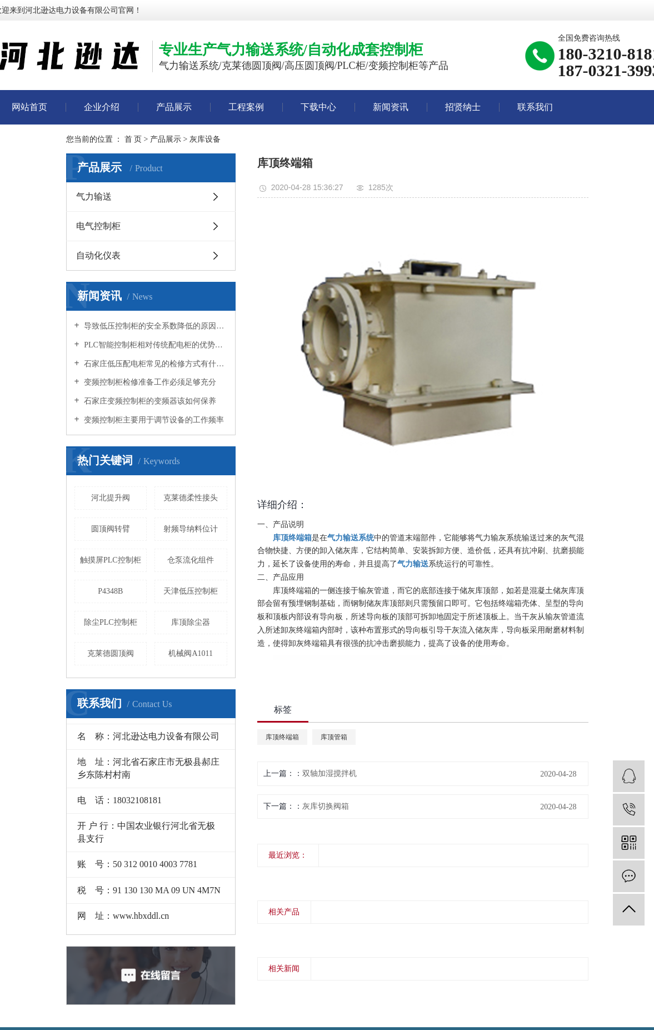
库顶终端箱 (282, 737)
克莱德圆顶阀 (110, 653)
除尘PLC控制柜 (110, 622)
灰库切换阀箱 (325, 806)
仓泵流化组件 (190, 560)
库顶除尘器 (190, 622)
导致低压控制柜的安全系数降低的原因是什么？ (154, 326)
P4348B (110, 591)
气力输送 (94, 196)
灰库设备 (205, 139)
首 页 (133, 139)
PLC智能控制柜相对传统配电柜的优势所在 (154, 345)
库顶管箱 (334, 737)
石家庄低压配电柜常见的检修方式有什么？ (154, 364)
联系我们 (535, 107)
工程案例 (246, 107)
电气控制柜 (98, 226)
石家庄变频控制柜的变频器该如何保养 (149, 401)
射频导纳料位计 (190, 529)
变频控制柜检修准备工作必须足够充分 (149, 382)
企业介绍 (101, 107)
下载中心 (318, 107)
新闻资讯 (390, 107)
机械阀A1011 (190, 653)
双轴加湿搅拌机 (329, 773)
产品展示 (174, 107)
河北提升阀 (110, 498)
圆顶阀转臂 (110, 529)
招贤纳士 (463, 107)
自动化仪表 (98, 255)
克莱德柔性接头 (190, 498)
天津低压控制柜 (190, 591)
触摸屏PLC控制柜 (110, 560)
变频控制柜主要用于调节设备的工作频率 (153, 420)
